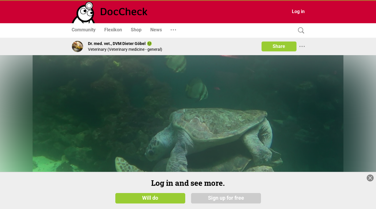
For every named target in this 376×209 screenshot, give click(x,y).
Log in (298, 11)
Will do (150, 198)
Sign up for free (226, 198)
